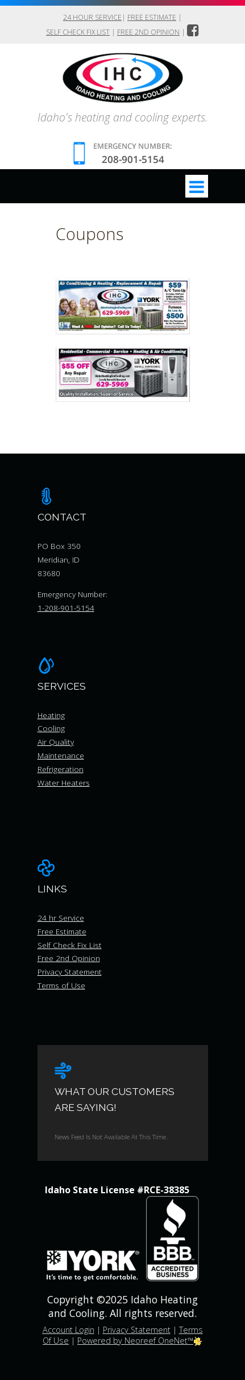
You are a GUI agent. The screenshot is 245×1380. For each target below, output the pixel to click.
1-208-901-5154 (66, 607)
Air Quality (56, 741)
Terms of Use (61, 985)
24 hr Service (61, 917)
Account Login (68, 1329)
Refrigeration (61, 769)
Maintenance (61, 755)
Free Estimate (151, 17)
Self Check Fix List (78, 32)
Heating (51, 715)
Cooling (51, 728)
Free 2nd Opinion (148, 32)
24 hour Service (92, 17)
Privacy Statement (70, 971)
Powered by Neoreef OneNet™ (139, 1340)
